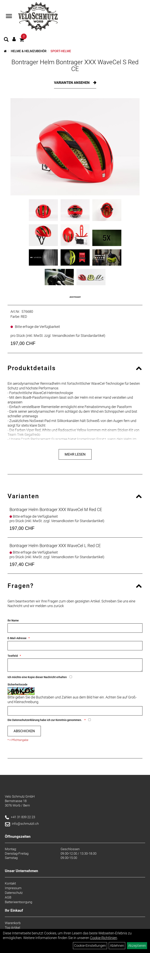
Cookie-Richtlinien (103, 938)
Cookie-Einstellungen (90, 945)
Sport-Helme (61, 51)
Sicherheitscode (17, 684)
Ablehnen (117, 945)
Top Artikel (12, 928)
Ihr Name (13, 620)
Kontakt (10, 883)
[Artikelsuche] (6, 40)
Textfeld (13, 655)
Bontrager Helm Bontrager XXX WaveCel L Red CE (55, 545)
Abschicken (24, 731)
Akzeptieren (137, 945)
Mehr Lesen (75, 454)
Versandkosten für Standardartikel (78, 336)
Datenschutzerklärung (25, 720)
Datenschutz (14, 893)
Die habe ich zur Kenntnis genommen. (45, 720)
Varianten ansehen (72, 83)
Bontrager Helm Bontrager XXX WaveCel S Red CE (75, 65)
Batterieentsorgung (18, 902)
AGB (8, 897)
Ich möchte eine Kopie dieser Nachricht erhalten (37, 677)
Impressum (13, 888)
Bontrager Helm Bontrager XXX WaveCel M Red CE (55, 509)
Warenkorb (13, 923)
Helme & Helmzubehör (28, 51)
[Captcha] (75, 711)
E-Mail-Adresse (17, 638)
